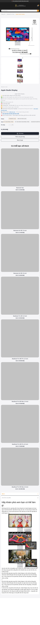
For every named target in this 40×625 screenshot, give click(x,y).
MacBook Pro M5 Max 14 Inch (20, 401)
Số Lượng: (3, 124)
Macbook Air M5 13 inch (20, 230)
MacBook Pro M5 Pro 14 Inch (20, 358)
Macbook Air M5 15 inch (20, 273)
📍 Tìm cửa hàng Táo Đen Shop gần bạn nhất (20, 1)
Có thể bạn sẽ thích (20, 146)
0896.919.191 (12, 112)
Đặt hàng (20, 133)
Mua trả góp (20, 140)
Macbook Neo (20, 187)
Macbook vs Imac (4, 86)
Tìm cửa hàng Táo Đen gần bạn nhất (10, 113)
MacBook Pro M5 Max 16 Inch (20, 487)
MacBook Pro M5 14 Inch (20, 316)
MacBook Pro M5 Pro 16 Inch (20, 444)
